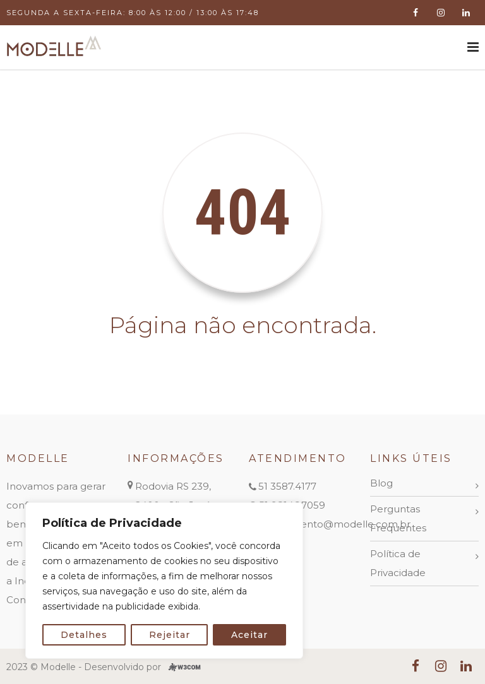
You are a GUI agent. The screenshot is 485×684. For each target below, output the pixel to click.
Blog (381, 483)
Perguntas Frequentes (398, 518)
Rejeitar (169, 634)
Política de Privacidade (398, 563)
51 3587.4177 (287, 486)
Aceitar (249, 634)
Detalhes (84, 634)
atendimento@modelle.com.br (335, 524)
